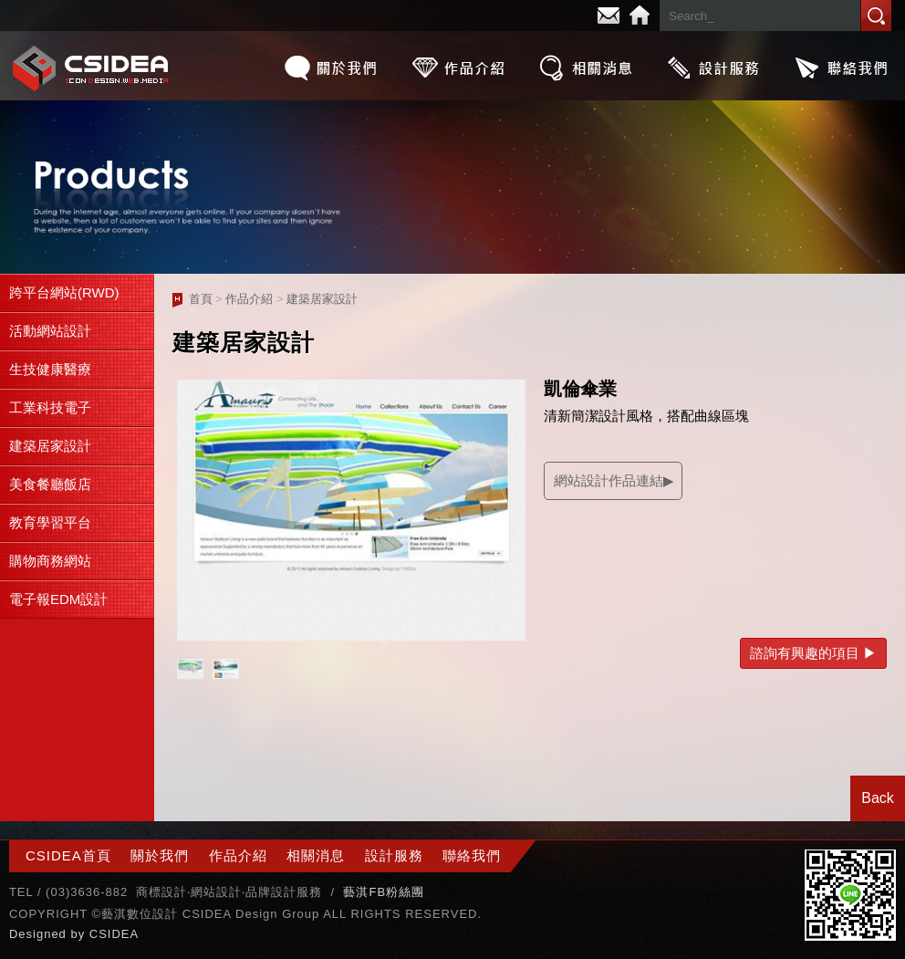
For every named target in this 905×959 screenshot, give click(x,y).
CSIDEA (114, 934)
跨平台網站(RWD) (64, 292)
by (79, 934)
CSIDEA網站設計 (91, 68)
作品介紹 (458, 67)
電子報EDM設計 (58, 599)
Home (639, 15)
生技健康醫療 (50, 369)
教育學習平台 (50, 522)
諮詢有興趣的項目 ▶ (813, 653)
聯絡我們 (841, 67)
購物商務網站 (50, 560)
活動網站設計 (50, 331)
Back (877, 798)
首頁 (201, 299)
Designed (40, 934)
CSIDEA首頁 (68, 855)
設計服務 (713, 67)
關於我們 (330, 67)
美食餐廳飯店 (50, 484)
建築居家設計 (50, 445)
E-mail (608, 15)
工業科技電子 (50, 407)
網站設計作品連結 (608, 480)
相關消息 (585, 67)
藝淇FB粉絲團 (383, 892)
